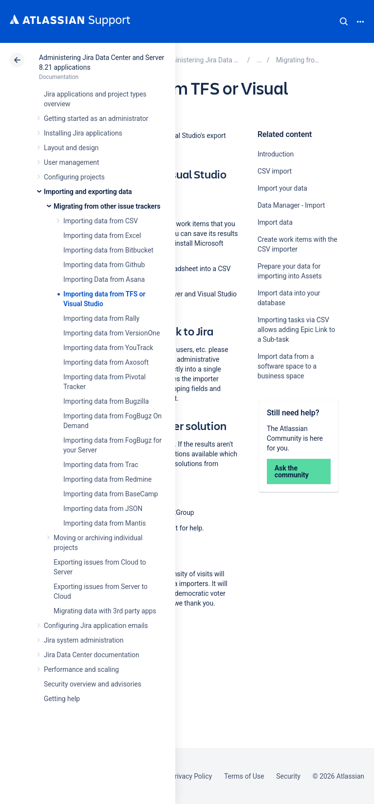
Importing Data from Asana (104, 279)
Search (344, 21)
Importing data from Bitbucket (108, 250)
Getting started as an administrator (96, 118)
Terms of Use (244, 776)
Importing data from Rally (101, 318)
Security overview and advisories (92, 684)
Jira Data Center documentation (91, 655)
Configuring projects (74, 177)
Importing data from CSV (100, 221)
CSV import (275, 171)
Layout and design (71, 148)
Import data (275, 222)
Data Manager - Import (291, 205)
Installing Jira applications (83, 133)
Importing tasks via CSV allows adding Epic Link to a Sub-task (296, 329)
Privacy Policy (191, 776)
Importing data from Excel (102, 235)
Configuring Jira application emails (96, 625)
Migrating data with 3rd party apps (105, 611)
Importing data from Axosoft (106, 362)
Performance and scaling (81, 669)
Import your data (282, 188)
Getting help (62, 699)
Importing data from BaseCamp (110, 494)
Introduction (276, 154)
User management (71, 162)
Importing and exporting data (88, 192)
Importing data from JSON (102, 508)
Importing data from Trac (100, 465)
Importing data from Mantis (104, 523)
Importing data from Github (104, 265)
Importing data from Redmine (107, 479)
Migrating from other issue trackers (107, 206)
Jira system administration (84, 640)
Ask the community (292, 471)
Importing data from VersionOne (111, 333)
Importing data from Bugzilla (106, 401)
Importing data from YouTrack (108, 348)
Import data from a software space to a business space (287, 366)
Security (288, 776)
